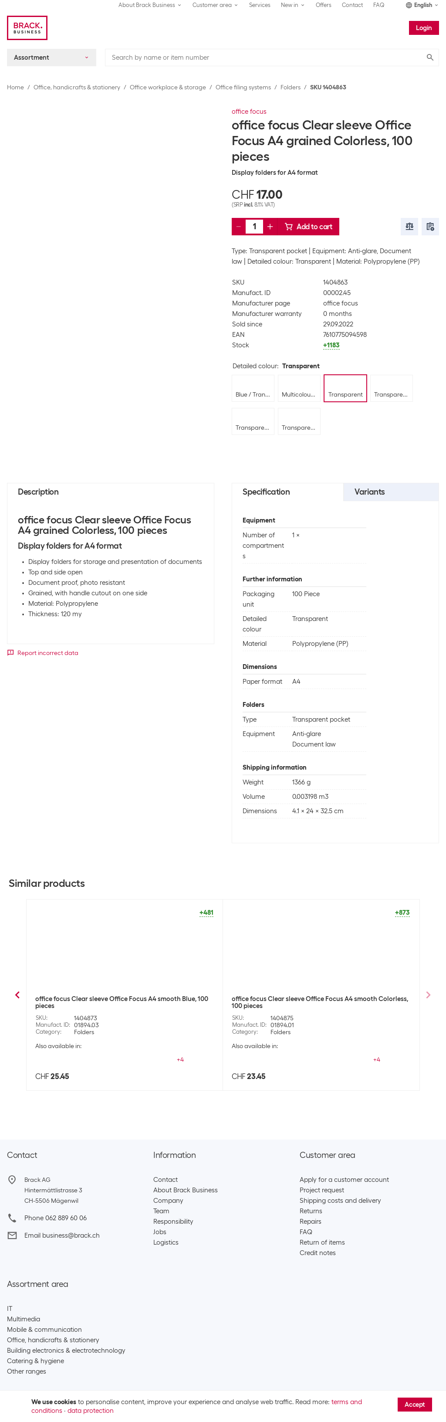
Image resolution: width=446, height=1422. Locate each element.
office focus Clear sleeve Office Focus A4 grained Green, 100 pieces (321, 1002)
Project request (322, 1190)
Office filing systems (243, 87)
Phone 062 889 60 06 (55, 1218)
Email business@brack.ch (62, 1235)
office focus (249, 111)
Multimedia (23, 1319)
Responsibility (173, 1221)
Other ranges (26, 1371)
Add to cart (308, 226)
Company (168, 1201)
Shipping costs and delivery (340, 1201)
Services (259, 5)
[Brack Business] (27, 28)
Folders (290, 87)
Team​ (161, 1211)
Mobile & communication (44, 1330)
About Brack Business (185, 1190)
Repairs (310, 1221)
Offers (323, 5)
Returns (311, 1211)
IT (9, 1309)
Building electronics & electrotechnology (66, 1350)
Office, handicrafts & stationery (77, 87)
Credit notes (318, 1253)
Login (424, 28)
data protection (91, 1411)
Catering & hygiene (35, 1361)
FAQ (379, 5)
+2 (180, 1059)
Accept (415, 1404)
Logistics (166, 1242)
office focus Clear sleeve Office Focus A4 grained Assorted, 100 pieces (123, 1002)
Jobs (159, 1232)
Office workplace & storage (168, 87)
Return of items (322, 1242)
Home (15, 87)
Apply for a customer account (344, 1180)
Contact (352, 5)
